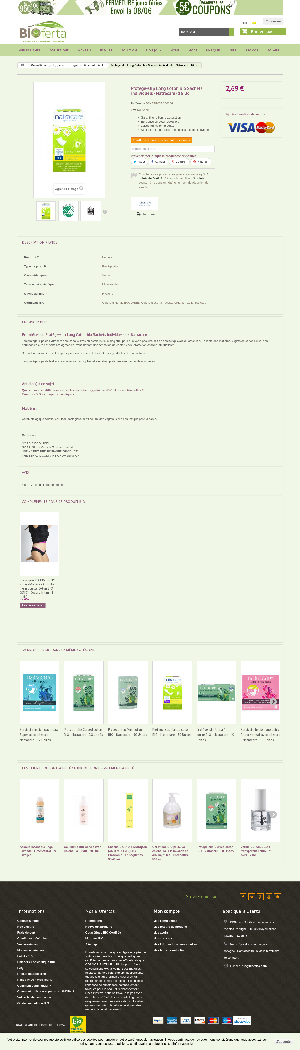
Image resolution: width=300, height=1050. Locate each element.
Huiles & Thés (29, 50)
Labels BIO (25, 956)
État (134, 110)
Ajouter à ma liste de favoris (245, 114)
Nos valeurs (25, 926)
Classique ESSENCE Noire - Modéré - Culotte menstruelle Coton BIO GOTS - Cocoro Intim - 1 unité (39, 588)
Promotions (93, 920)
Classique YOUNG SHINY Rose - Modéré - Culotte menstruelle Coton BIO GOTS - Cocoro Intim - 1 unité (214, 588)
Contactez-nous (28, 920)
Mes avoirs (161, 932)
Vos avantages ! (28, 944)
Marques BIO (94, 938)
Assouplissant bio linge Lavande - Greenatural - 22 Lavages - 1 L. (38, 851)
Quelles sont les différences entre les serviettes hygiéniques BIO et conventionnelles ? (83, 390)
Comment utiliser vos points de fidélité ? (45, 991)
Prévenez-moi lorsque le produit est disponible (163, 156)
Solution (129, 50)
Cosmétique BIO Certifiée (103, 932)
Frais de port (26, 932)
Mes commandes (165, 920)
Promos (252, 50)
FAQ (20, 968)
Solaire (273, 50)
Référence (138, 103)
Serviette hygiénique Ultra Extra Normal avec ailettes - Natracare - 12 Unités (260, 734)
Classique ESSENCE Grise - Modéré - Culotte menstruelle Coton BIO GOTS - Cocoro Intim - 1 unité (83, 588)
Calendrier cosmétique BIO (36, 962)
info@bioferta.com (254, 966)
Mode (192, 50)
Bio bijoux (153, 50)
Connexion (273, 21)
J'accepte (283, 1041)
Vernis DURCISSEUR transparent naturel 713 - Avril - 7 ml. (258, 851)
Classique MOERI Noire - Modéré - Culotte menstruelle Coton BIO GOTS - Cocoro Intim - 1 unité (169, 588)
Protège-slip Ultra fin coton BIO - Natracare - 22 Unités (216, 734)
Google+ (179, 161)
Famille (106, 50)
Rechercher (231, 32)
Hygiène (58, 65)
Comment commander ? (34, 985)
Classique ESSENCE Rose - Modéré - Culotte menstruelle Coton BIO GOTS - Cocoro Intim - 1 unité (127, 588)
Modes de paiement (31, 950)
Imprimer (149, 214)
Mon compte (167, 911)
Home (175, 50)
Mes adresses (163, 938)
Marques (213, 50)
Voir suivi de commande (34, 997)
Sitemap (91, 944)
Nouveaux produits (98, 926)
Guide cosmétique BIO (33, 1003)
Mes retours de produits (170, 926)
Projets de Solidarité (31, 973)
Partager (158, 161)
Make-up (84, 50)
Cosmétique (59, 50)
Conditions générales (32, 938)
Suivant (104, 211)
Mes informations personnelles (175, 944)
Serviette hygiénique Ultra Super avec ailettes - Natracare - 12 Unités (39, 734)
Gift (233, 50)
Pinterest (200, 161)
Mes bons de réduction (170, 950)
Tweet (139, 161)
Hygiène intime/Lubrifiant (87, 65)
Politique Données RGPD (35, 979)
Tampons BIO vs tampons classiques (48, 394)
